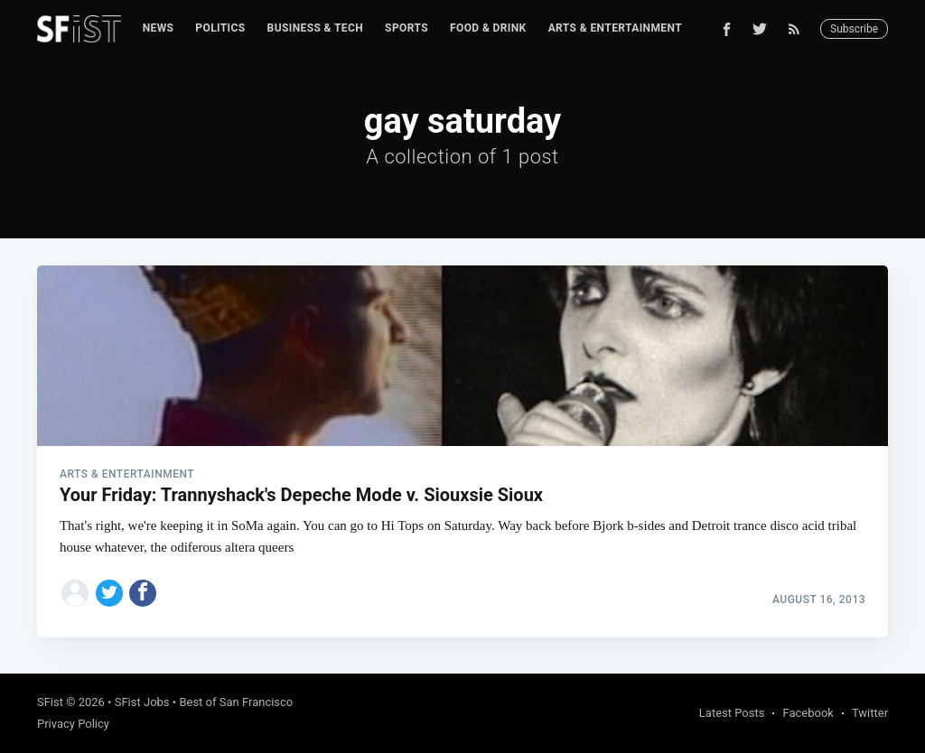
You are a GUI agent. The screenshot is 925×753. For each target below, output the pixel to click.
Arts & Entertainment (615, 28)
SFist (50, 702)
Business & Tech (315, 28)
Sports (406, 28)
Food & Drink (488, 28)
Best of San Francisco (236, 702)
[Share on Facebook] (142, 593)
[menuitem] (158, 28)
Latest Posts (732, 713)
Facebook (807, 713)
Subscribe (854, 29)
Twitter (870, 713)
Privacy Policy (73, 723)
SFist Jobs (142, 702)
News (158, 28)
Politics (220, 28)
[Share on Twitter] (109, 593)
